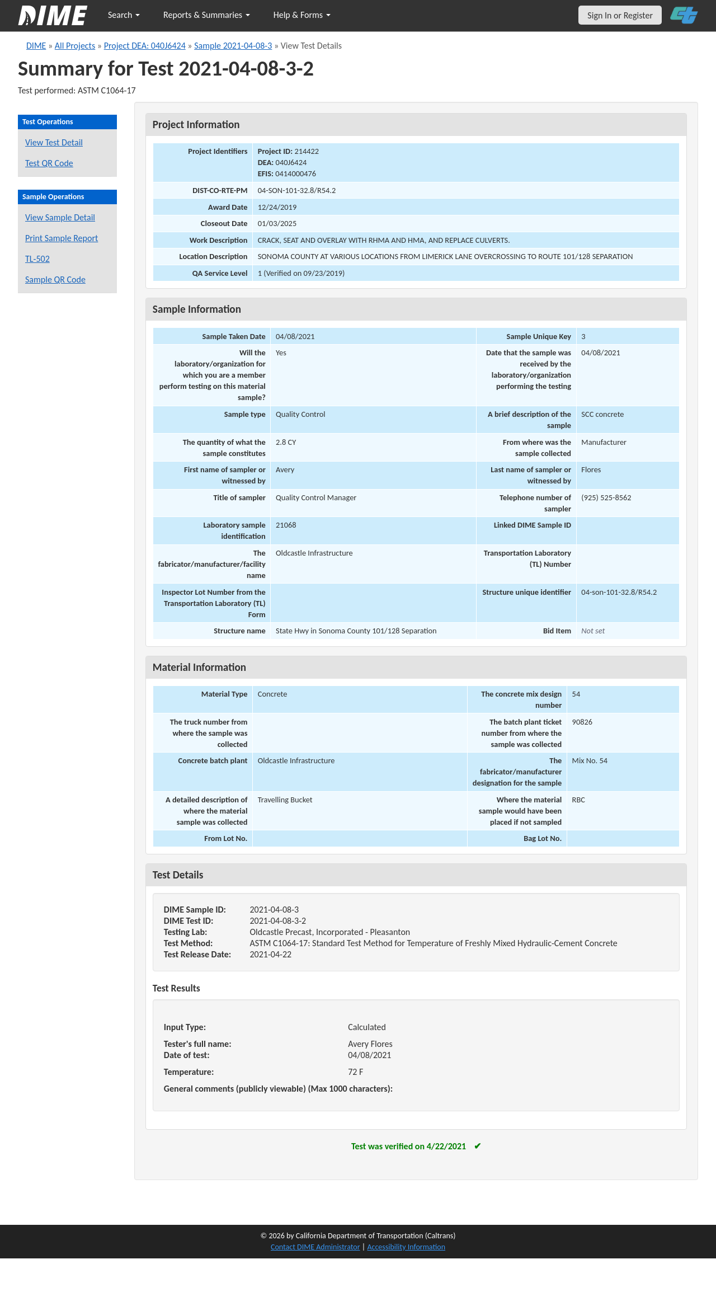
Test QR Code (49, 163)
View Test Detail (54, 142)
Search (124, 15)
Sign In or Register (620, 15)
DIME (36, 45)
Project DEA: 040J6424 (145, 45)
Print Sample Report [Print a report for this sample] (61, 238)
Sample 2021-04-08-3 (233, 45)
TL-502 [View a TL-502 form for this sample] (37, 258)
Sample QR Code (55, 279)
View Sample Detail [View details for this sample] (60, 217)
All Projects (75, 45)
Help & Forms (302, 15)
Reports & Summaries (206, 15)
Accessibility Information (406, 1247)
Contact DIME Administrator (315, 1247)
